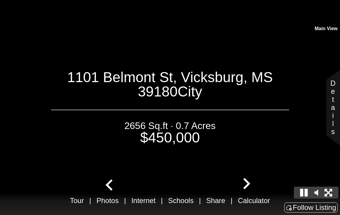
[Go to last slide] (109, 184)
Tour (77, 200)
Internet (143, 200)
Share (215, 200)
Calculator (254, 200)
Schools (180, 200)
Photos (108, 200)
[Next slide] (246, 184)
